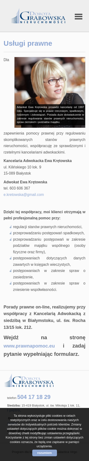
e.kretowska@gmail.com (24, 195)
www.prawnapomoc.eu (29, 345)
